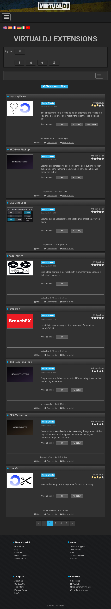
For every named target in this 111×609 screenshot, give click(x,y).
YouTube (75, 584)
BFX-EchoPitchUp (19, 149)
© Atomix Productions (55, 606)
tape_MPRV (16, 256)
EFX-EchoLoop (17, 202)
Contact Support (77, 546)
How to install (68, 143)
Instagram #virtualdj (80, 587)
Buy (16, 549)
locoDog (100, 102)
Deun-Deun (98, 156)
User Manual (76, 549)
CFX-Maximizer (18, 415)
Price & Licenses (21, 555)
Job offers (19, 587)
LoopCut (14, 468)
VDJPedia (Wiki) (77, 555)
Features (18, 552)
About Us (18, 581)
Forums (73, 558)
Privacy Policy (20, 590)
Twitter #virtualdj (79, 590)
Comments (52, 143)
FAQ (72, 552)
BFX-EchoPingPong (20, 362)
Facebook (75, 581)
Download (19, 546)
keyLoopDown (17, 96)
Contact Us (19, 584)
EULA (17, 593)
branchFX (14, 309)
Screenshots (20, 558)
